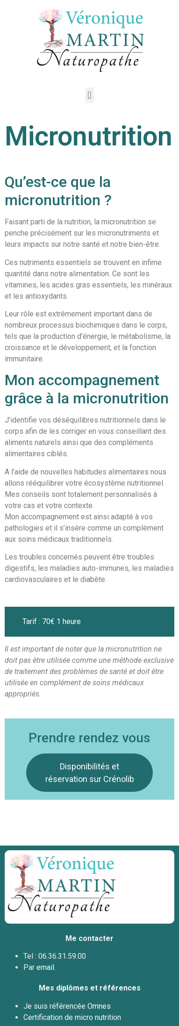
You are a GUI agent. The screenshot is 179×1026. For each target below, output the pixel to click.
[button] (89, 95)
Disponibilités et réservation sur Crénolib (89, 772)
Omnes (99, 1006)
